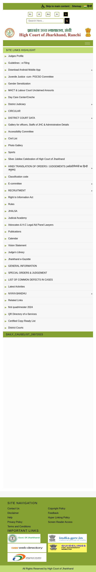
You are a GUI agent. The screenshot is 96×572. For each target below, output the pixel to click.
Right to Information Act (20, 197)
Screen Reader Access (60, 522)
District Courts (15, 327)
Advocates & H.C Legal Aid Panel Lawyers (30, 225)
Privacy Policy (14, 522)
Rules (11, 204)
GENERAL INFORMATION (22, 266)
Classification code (18, 176)
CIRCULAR (14, 111)
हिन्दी (88, 6)
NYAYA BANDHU (17, 293)
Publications (14, 231)
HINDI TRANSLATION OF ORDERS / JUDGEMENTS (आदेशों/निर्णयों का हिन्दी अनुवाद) (48, 168)
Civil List (12, 138)
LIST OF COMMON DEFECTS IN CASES (30, 279)
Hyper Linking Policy (59, 517)
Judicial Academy (17, 218)
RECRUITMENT (17, 190)
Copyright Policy (56, 508)
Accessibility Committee (21, 131)
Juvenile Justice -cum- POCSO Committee (30, 76)
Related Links (15, 300)
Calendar (13, 238)
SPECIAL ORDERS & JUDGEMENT (27, 273)
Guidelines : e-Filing (18, 63)
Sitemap (76, 6)
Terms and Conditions (19, 526)
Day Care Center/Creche (21, 97)
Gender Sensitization (19, 83)
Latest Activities (16, 286)
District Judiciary (17, 104)
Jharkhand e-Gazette (19, 259)
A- (30, 14)
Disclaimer (13, 513)
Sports (11, 152)
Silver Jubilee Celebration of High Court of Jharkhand (36, 159)
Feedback (53, 513)
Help (9, 517)
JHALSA (12, 211)
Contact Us (13, 508)
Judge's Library (16, 252)
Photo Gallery (15, 145)
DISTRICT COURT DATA (21, 118)
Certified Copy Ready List (21, 321)
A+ (48, 14)
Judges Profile (15, 56)
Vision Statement (17, 245)
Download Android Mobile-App (24, 70)
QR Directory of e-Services (22, 314)
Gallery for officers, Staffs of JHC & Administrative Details (38, 124)
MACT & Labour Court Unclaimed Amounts (31, 90)
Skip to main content (57, 6)
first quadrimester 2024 (20, 307)
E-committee (15, 183)
